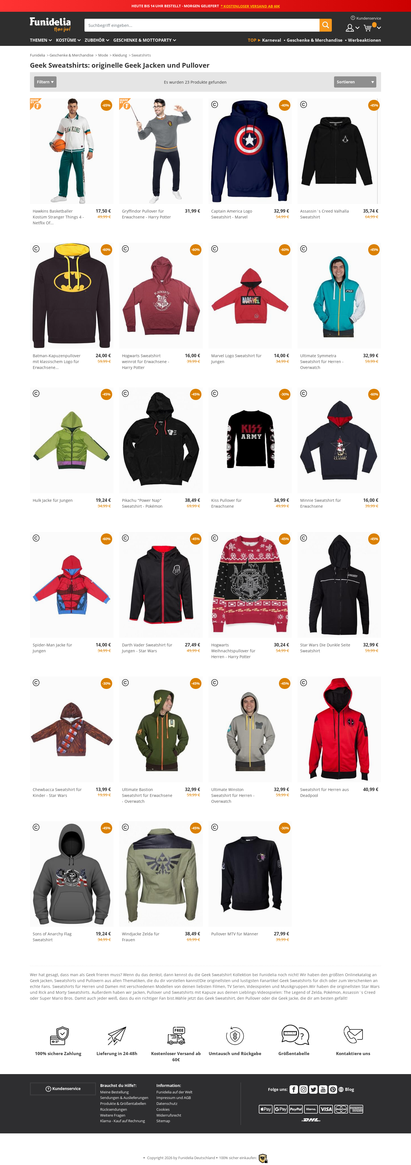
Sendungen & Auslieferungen (124, 1097)
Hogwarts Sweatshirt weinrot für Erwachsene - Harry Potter (145, 361)
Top (252, 40)
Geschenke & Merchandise (71, 55)
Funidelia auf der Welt (174, 1092)
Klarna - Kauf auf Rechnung (122, 1120)
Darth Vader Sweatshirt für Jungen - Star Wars (147, 647)
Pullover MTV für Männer (234, 933)
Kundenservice (63, 1088)
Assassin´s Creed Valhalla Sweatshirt (324, 214)
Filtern (43, 81)
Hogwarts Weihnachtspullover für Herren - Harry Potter (233, 650)
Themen (38, 40)
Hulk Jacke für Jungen (53, 500)
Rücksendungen (113, 1109)
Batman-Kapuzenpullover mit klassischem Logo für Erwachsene (57, 361)
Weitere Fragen (112, 1115)
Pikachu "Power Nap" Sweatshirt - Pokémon (142, 503)
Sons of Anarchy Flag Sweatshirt (52, 936)
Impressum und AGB (173, 1097)
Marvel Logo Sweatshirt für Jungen (236, 358)
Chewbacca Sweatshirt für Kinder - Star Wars (57, 792)
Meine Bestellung (114, 1092)
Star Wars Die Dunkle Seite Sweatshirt (325, 647)
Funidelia (37, 55)
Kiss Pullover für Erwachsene (226, 503)
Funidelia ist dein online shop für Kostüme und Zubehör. (50, 24)
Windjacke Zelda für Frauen (140, 936)
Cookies (163, 1109)
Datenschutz (166, 1103)
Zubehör (95, 40)
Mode (103, 55)
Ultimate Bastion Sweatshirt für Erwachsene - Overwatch (147, 795)
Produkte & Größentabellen (123, 1103)
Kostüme (66, 40)
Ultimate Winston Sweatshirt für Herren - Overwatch (233, 795)
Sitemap (163, 1120)
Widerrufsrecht (168, 1115)
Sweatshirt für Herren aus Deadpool (324, 792)
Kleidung (119, 55)
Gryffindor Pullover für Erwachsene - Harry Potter (146, 214)
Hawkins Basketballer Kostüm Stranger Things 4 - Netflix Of (58, 216)
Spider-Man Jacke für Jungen (52, 647)
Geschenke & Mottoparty (142, 40)
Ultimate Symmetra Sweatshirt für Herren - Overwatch (322, 361)
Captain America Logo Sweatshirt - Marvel (231, 214)
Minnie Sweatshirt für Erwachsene (320, 503)
